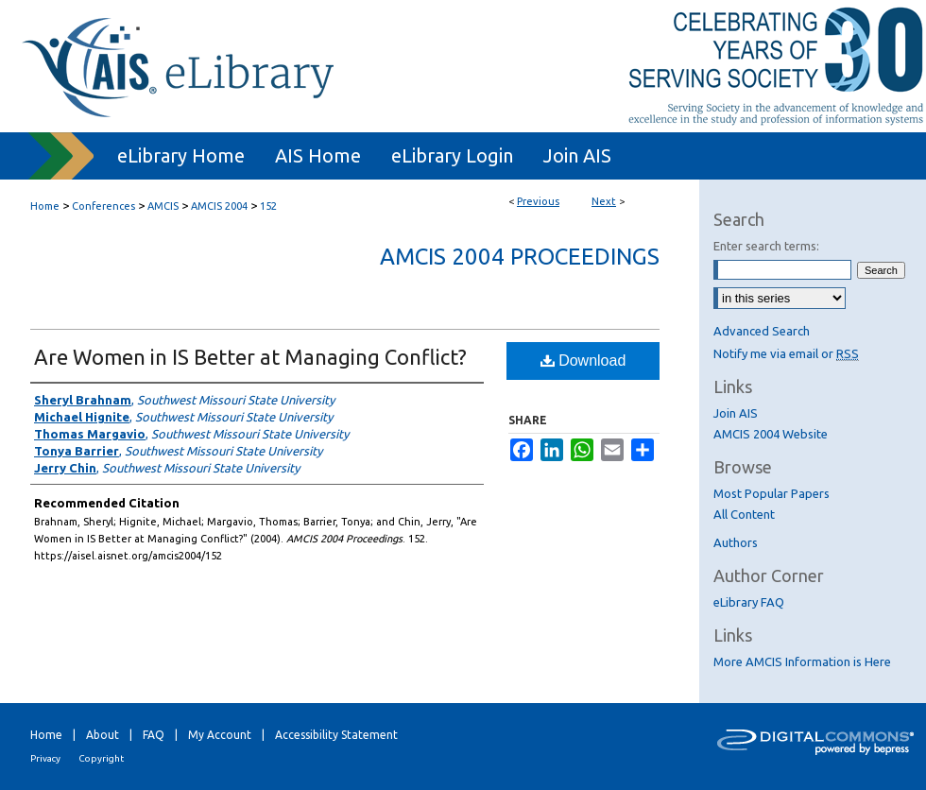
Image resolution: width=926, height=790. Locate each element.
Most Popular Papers (771, 493)
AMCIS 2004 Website (770, 433)
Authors (735, 542)
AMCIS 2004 (219, 206)
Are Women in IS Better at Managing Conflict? (250, 357)
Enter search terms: (766, 245)
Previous (538, 201)
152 (268, 206)
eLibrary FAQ (748, 602)
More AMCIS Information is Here (802, 661)
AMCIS (163, 206)
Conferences (103, 206)
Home (45, 206)
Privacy (45, 758)
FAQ (153, 735)
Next (604, 201)
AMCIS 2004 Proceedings (520, 256)
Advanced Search (761, 330)
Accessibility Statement (336, 735)
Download (583, 360)
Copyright (101, 758)
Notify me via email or (786, 353)
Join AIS (735, 413)
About (102, 735)
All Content (744, 514)
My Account (219, 735)
